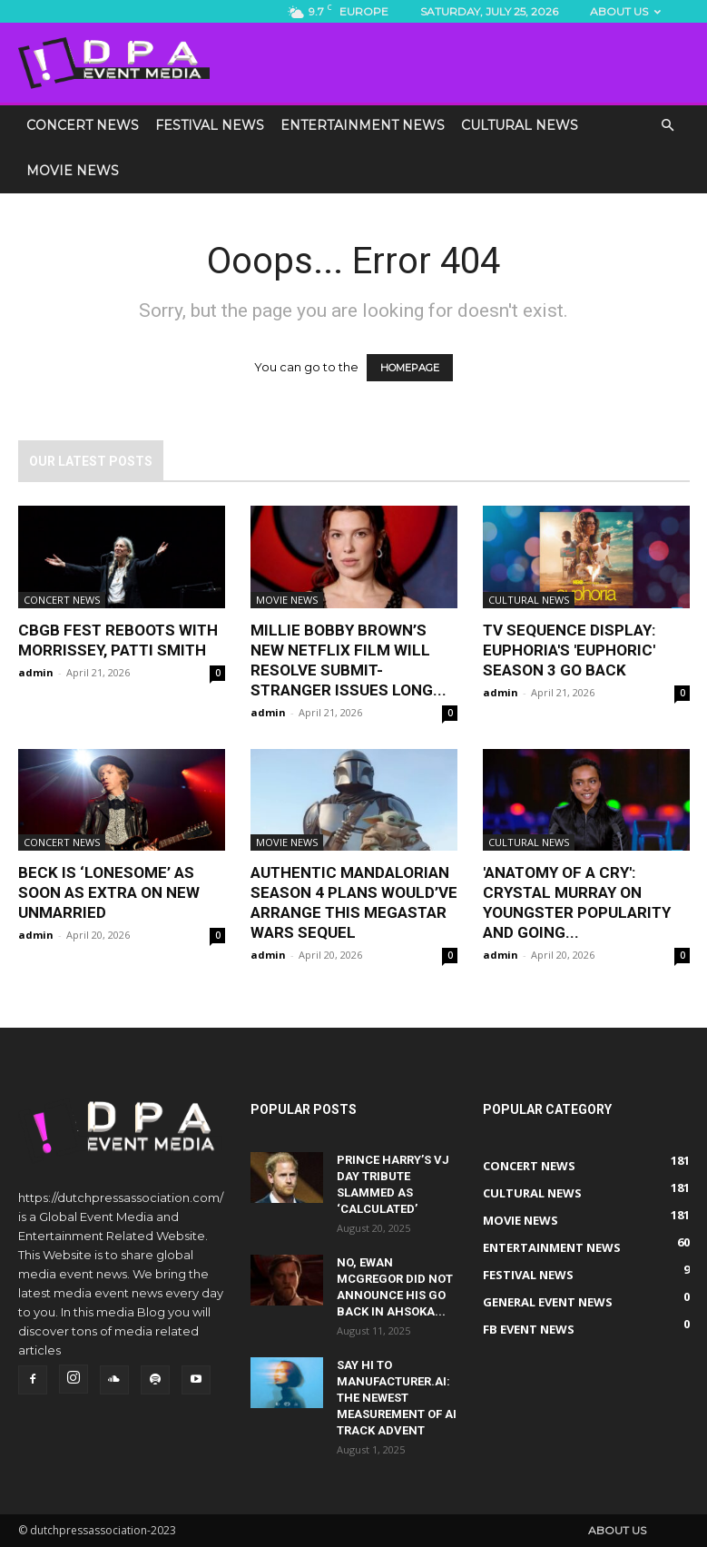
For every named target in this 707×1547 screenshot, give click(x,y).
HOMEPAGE (409, 367)
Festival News (209, 125)
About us (625, 11)
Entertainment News (362, 125)
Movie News (72, 171)
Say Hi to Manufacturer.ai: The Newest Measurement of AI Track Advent (397, 1397)
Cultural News (519, 125)
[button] (668, 126)
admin (36, 672)
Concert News (82, 125)
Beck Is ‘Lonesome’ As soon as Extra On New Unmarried (109, 892)
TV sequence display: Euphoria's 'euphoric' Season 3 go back (569, 650)
